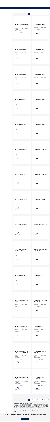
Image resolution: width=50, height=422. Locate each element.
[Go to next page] (46, 14)
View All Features (22, 32)
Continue (25, 419)
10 (44, 13)
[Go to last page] (48, 14)
